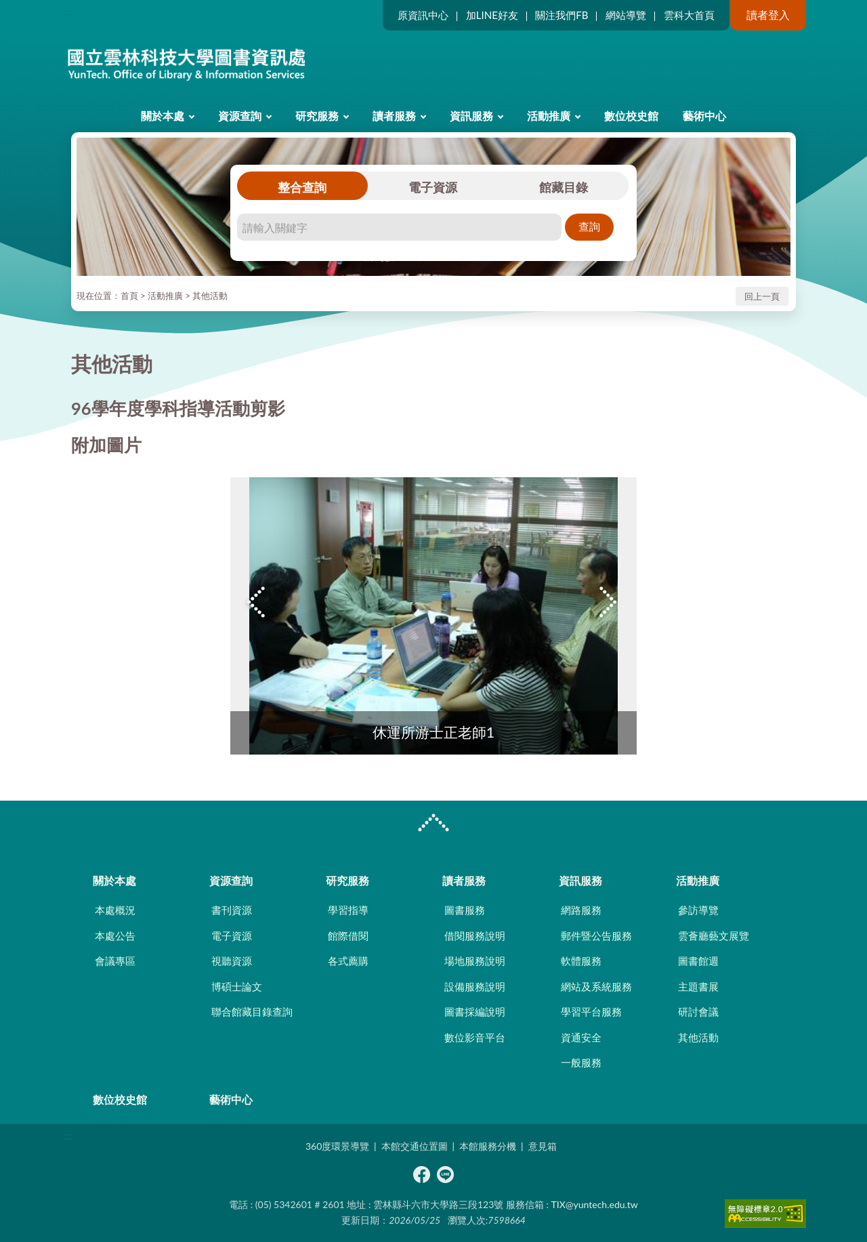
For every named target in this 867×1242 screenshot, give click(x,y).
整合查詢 (302, 187)
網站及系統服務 (596, 986)
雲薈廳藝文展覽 (713, 935)
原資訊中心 (423, 15)
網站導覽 (626, 15)
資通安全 (581, 1037)
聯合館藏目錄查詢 (252, 1011)
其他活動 (210, 295)
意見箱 (542, 1146)
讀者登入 (768, 14)
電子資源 (432, 187)
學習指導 (348, 910)
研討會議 (698, 1011)
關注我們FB (561, 15)
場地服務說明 (474, 961)
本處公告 (115, 935)
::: (68, 11)
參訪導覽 (698, 910)
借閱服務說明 (474, 935)
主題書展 (698, 986)
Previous (257, 602)
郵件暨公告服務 (596, 935)
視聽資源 (231, 961)
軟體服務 (581, 961)
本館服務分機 (487, 1146)
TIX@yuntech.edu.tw (594, 1204)
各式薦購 (348, 961)
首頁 (129, 295)
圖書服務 (464, 910)
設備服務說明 (474, 986)
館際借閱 (348, 935)
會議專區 (115, 961)
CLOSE (433, 824)
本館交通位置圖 (414, 1146)
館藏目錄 (563, 187)
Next (609, 602)
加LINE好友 (492, 15)
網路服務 (581, 910)
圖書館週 (698, 961)
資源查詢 (239, 115)
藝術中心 (704, 115)
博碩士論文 (236, 986)
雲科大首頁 (689, 15)
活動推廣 (548, 115)
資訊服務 (471, 115)
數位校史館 (631, 115)
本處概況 (115, 910)
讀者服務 (394, 115)
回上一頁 (762, 296)
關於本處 (162, 115)
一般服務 (581, 1062)
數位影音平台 (474, 1037)
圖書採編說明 (474, 1011)
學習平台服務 (591, 1011)
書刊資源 (231, 910)
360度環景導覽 (337, 1146)
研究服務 (317, 115)
